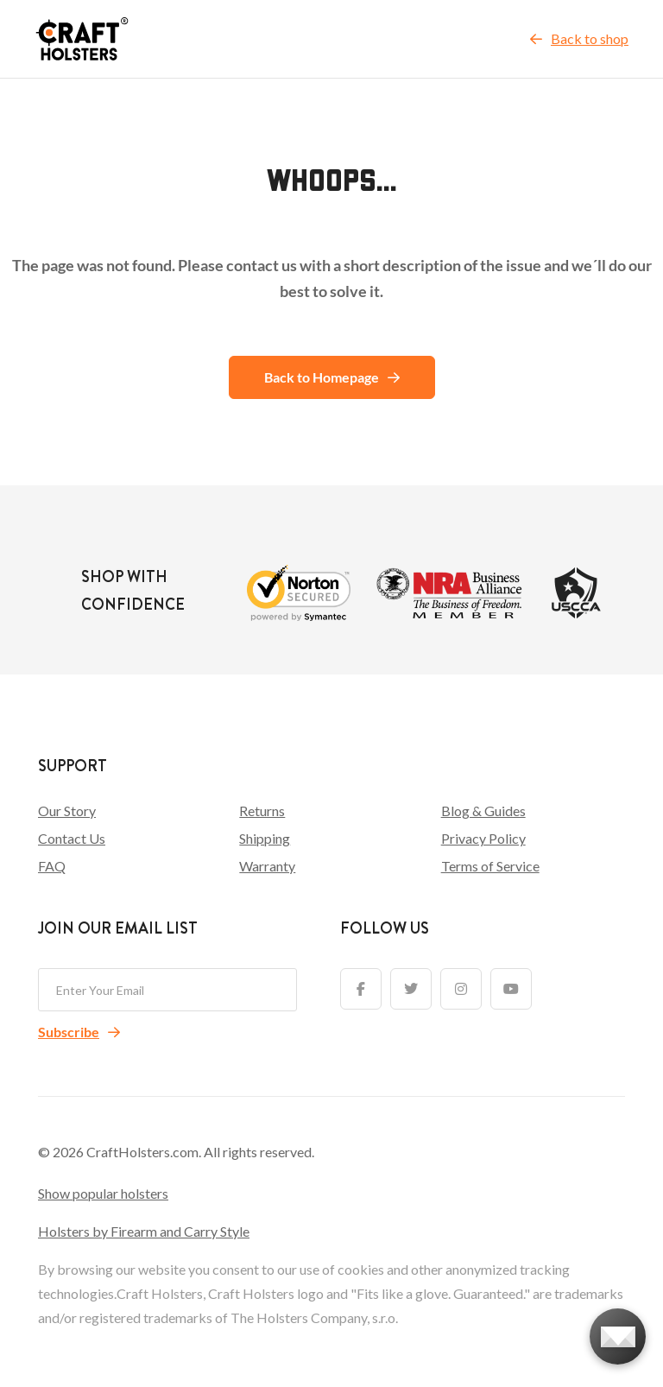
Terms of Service (490, 866)
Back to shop (579, 38)
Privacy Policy (483, 838)
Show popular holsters (103, 1193)
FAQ (52, 866)
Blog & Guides (483, 810)
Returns (262, 810)
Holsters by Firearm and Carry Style (143, 1231)
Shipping (264, 838)
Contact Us (71, 838)
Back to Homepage (332, 377)
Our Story (67, 810)
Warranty (267, 866)
